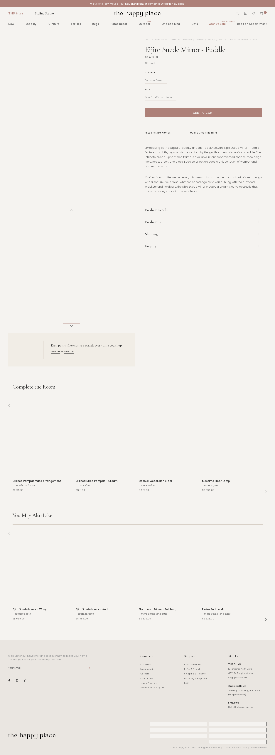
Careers (145, 673)
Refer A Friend (192, 669)
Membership (147, 669)
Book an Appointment (252, 24)
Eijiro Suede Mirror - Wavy (30, 609)
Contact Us (146, 678)
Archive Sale (217, 23)
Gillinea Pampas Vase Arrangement (37, 481)
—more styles (210, 485)
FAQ (186, 682)
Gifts (194, 24)
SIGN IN (55, 351)
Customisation (192, 664)
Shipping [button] (202, 234)
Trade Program (148, 682)
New (11, 24)
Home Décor (118, 24)
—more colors (147, 485)
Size (147, 89)
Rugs (95, 24)
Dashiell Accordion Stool (155, 481)
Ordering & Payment (195, 678)
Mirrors (200, 40)
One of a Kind (171, 24)
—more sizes (83, 485)
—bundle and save (24, 485)
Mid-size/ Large (215, 40)
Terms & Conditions (235, 747)
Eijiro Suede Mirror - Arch (92, 609)
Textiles (76, 24)
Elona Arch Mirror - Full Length (159, 609)
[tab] (203, 210)
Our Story (145, 664)
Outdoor (144, 23)
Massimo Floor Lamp (216, 481)
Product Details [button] (202, 210)
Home (148, 40)
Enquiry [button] (202, 246)
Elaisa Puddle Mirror (215, 609)
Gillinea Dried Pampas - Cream (96, 481)
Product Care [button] (202, 222)
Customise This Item (203, 132)
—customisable (22, 613)
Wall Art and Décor (181, 40)
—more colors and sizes (153, 613)
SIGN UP (69, 351)
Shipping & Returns (195, 673)
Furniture (53, 24)
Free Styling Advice (158, 132)
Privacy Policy (259, 747)
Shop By (31, 24)
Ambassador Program (152, 687)
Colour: (150, 72)
